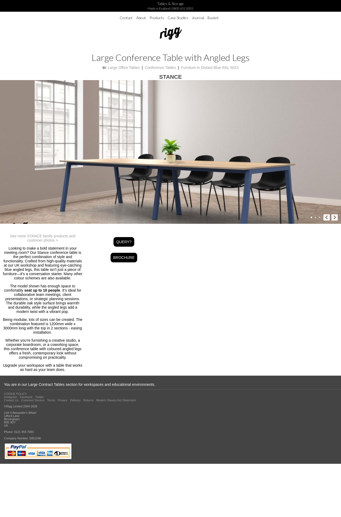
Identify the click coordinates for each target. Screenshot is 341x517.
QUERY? (123, 242)
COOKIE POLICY (15, 393)
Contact (126, 17)
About (141, 17)
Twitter (39, 397)
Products (156, 17)
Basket (213, 17)
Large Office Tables (124, 67)
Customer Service (32, 400)
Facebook (26, 397)
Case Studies (178, 17)
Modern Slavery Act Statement (116, 400)
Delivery (75, 400)
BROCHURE (124, 257)
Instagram (10, 397)
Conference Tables (160, 67)
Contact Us (11, 400)
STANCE (170, 77)
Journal (198, 17)
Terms (51, 400)
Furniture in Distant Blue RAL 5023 (209, 67)
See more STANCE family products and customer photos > (42, 238)
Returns (88, 400)
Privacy (62, 400)
